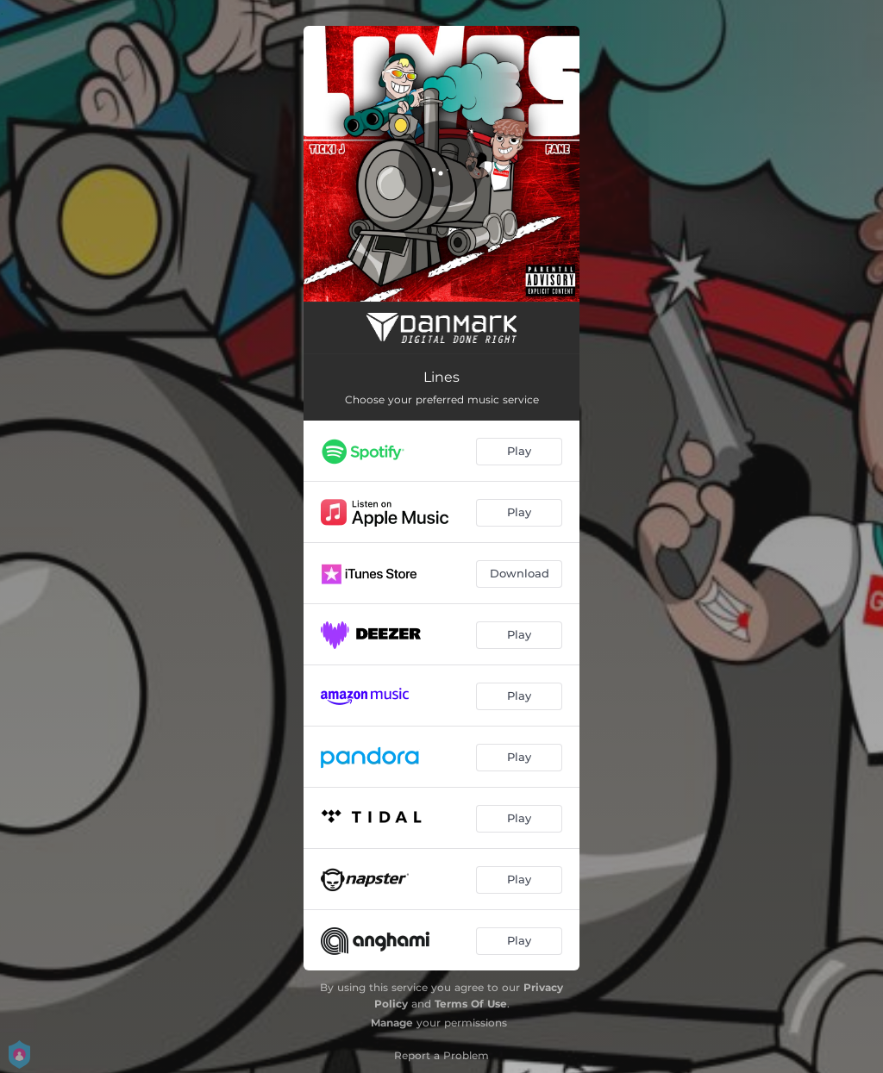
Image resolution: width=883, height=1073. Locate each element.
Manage (392, 1022)
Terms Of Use (471, 1003)
